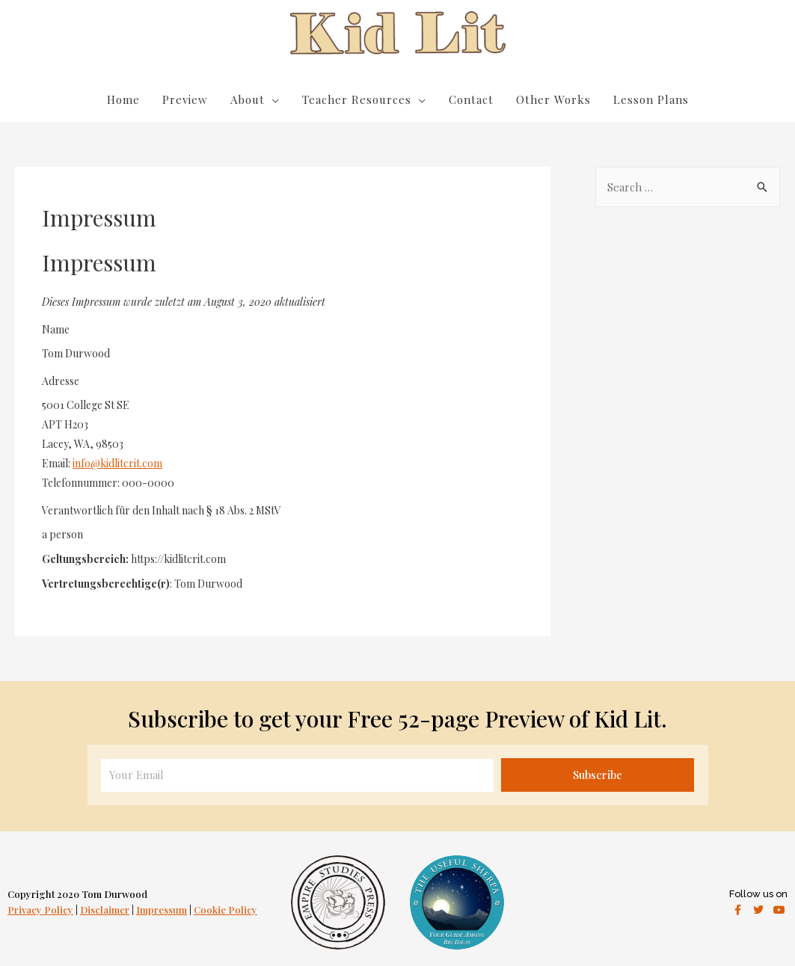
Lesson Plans (651, 99)
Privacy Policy (40, 909)
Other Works (553, 99)
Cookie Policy (225, 909)
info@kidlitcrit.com (117, 463)
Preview (185, 99)
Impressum (161, 909)
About (247, 99)
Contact (471, 99)
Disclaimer (104, 909)
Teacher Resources (356, 99)
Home (123, 99)
